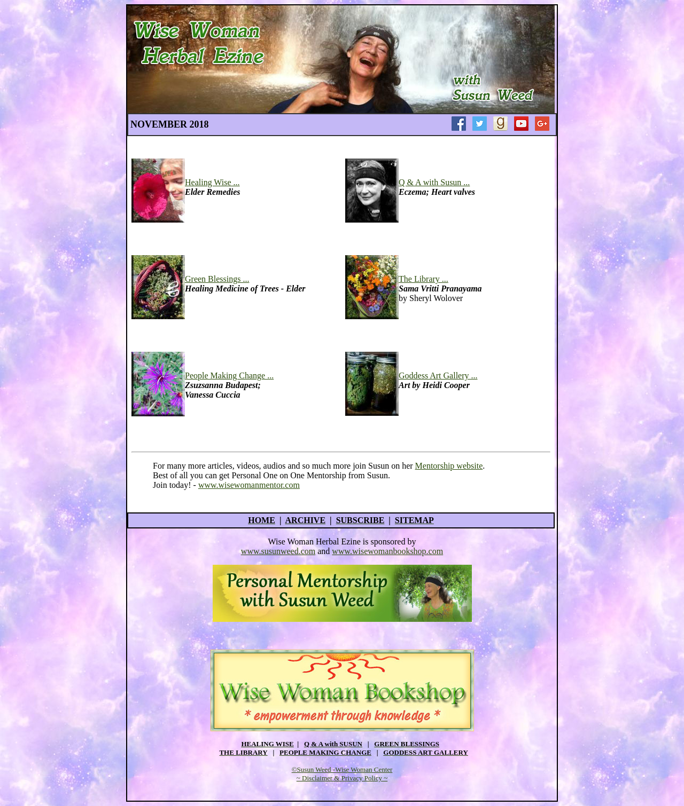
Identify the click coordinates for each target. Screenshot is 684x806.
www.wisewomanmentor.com (249, 484)
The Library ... (423, 278)
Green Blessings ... (217, 278)
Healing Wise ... (212, 182)
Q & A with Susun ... (434, 182)
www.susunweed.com (278, 551)
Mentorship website (449, 465)
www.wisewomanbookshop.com (387, 551)
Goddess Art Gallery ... (438, 375)
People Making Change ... (229, 375)
